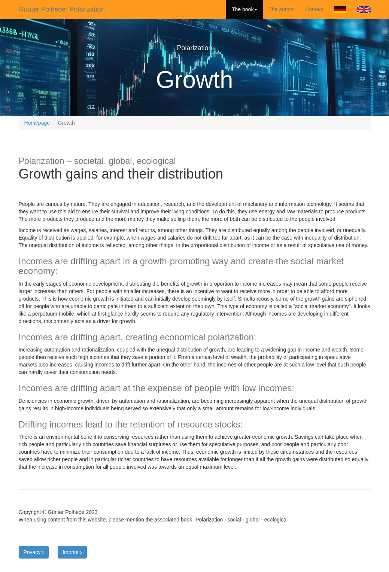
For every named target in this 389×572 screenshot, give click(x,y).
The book (244, 9)
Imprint (72, 552)
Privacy (34, 552)
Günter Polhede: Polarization (62, 9)
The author (281, 9)
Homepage (37, 123)
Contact (314, 9)
